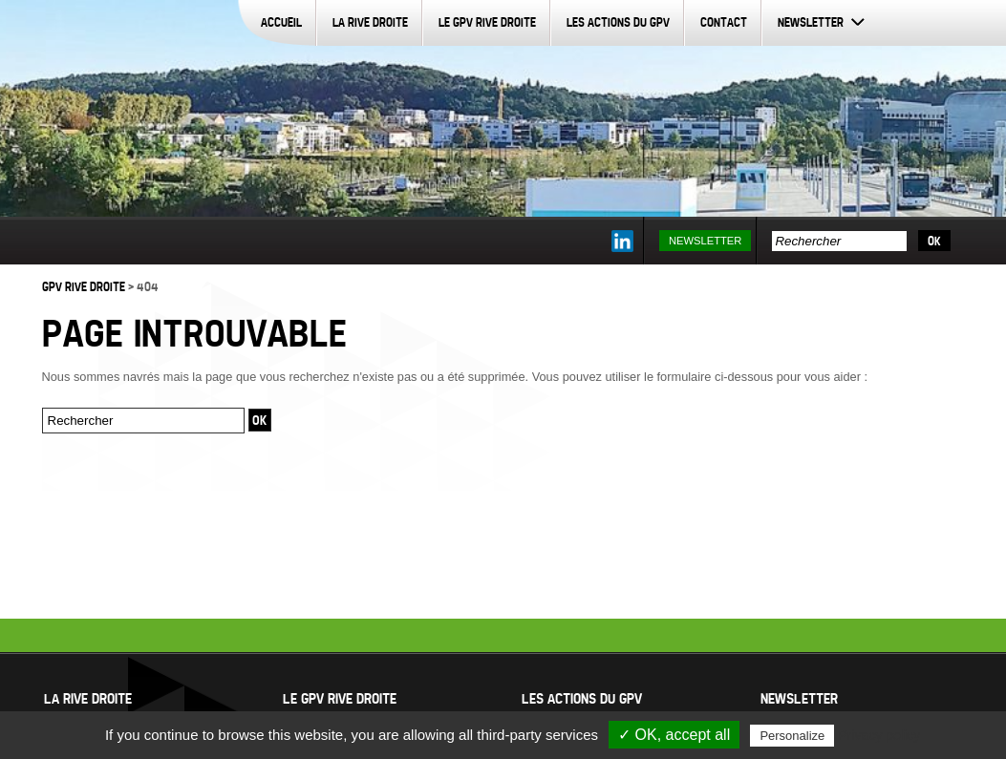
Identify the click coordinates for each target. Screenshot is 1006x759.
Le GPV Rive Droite (487, 22)
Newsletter (811, 22)
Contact (723, 22)
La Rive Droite (370, 22)
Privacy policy (879, 735)
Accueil (281, 22)
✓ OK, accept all (674, 735)
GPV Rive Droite (83, 286)
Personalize (792, 735)
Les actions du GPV (618, 22)
